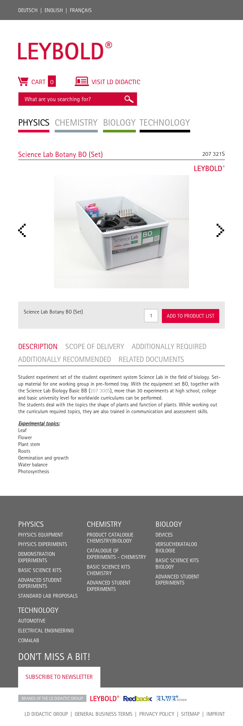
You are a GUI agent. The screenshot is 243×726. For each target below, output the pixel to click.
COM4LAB (28, 640)
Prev (24, 230)
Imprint (215, 714)
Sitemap (190, 714)
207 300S (100, 391)
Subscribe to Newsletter (59, 676)
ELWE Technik (171, 698)
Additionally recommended (64, 359)
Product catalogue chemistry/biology (110, 538)
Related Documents (151, 359)
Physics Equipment (40, 535)
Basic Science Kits (40, 570)
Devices (164, 535)
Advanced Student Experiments (40, 583)
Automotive (31, 621)
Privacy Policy (156, 714)
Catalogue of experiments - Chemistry (116, 554)
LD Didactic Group (46, 714)
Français (81, 10)
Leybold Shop (105, 698)
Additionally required (169, 346)
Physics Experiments (42, 544)
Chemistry (104, 524)
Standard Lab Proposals (48, 596)
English (54, 10)
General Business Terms (103, 714)
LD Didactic (52, 698)
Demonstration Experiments (36, 557)
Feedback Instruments (137, 698)
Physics (31, 524)
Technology (38, 610)
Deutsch (28, 10)
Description (38, 346)
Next (223, 230)
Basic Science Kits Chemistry (108, 570)
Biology (168, 524)
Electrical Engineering (46, 631)
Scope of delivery (94, 346)
